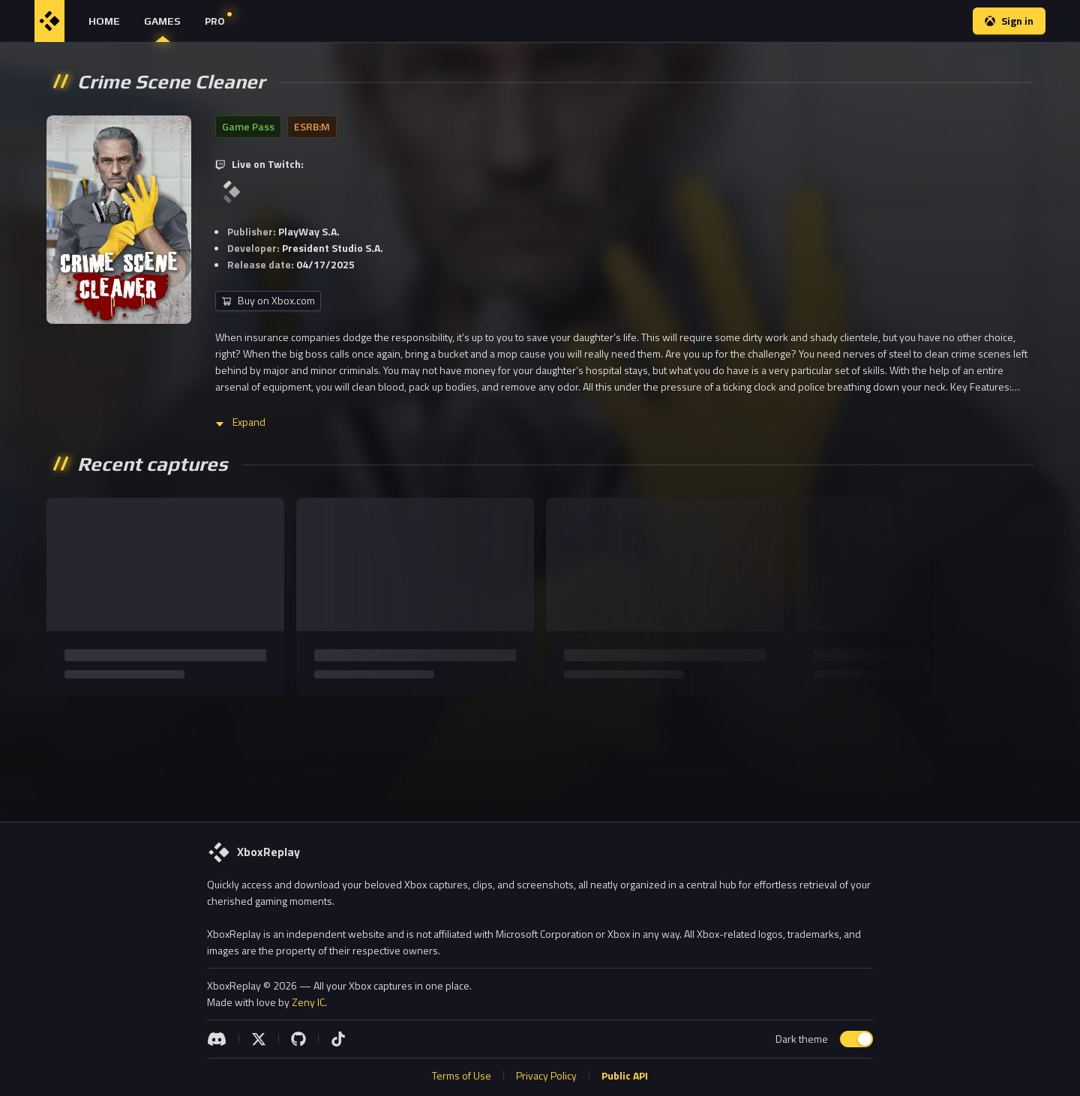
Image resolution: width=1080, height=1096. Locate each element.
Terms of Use (461, 1075)
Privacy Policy (546, 1075)
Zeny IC (308, 1002)
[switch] (856, 1039)
